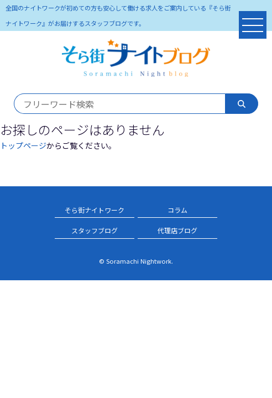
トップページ (23, 145)
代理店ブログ (177, 230)
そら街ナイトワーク (94, 209)
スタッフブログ (94, 230)
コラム (177, 209)
